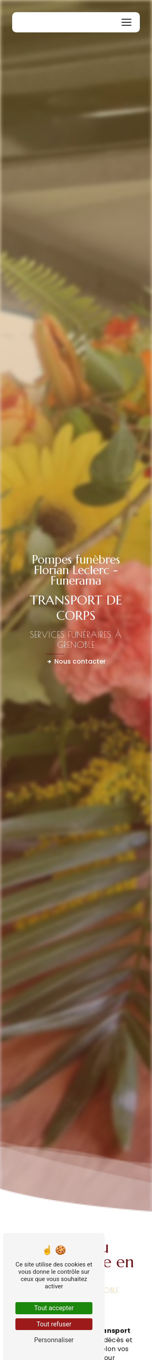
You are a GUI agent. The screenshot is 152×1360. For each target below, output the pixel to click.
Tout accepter (54, 1308)
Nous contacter (76, 661)
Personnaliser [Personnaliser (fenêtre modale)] (54, 1340)
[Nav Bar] (126, 22)
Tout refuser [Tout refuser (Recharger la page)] (53, 1324)
